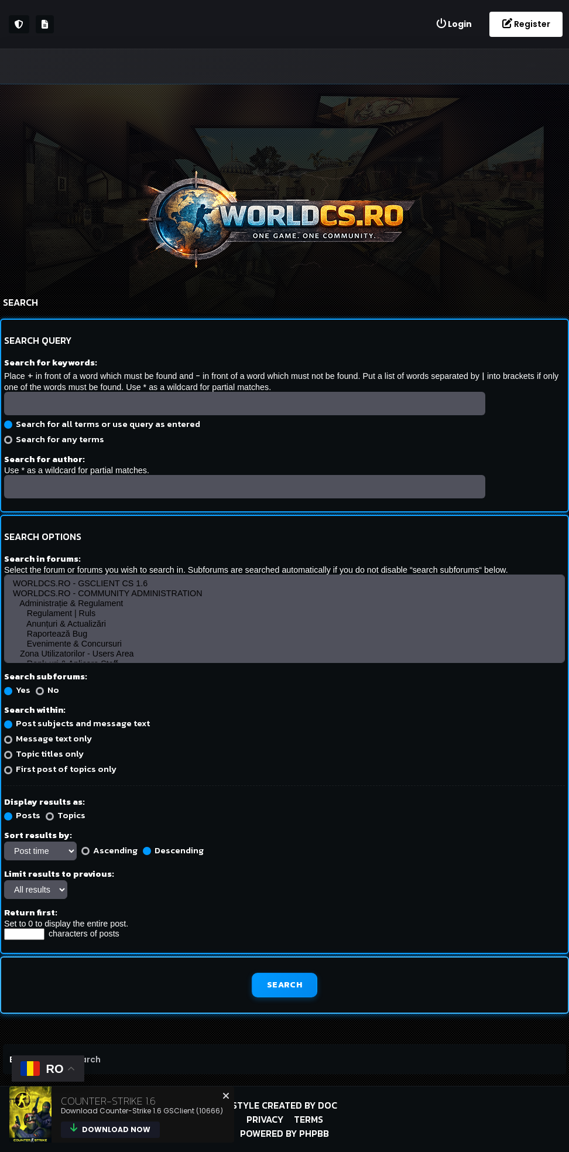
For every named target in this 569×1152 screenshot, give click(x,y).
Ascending (109, 850)
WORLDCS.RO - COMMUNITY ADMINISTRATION (284, 594)
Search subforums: (45, 676)
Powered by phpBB (284, 1133)
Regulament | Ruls (284, 613)
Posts (22, 815)
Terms (308, 1119)
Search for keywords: (50, 362)
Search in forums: (42, 558)
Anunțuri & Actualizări (284, 624)
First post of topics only (60, 768)
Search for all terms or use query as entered (102, 423)
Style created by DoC (284, 1105)
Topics (65, 815)
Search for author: (44, 459)
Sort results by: (38, 835)
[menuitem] (454, 24)
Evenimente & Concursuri (284, 644)
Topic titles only (44, 753)
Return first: (30, 912)
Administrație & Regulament (284, 604)
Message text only (48, 738)
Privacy (264, 1119)
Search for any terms (54, 439)
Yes (17, 689)
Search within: (35, 709)
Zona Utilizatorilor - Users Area (284, 654)
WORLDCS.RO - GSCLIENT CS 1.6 (284, 584)
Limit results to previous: (59, 873)
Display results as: (44, 801)
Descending (173, 850)
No (47, 689)
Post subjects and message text (77, 723)
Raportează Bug (284, 634)
